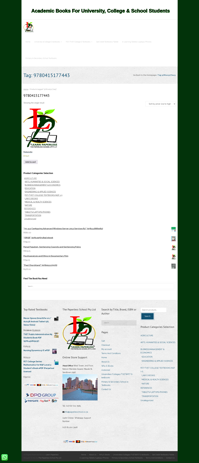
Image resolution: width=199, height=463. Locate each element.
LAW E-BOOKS (31, 200)
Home (25, 91)
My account (106, 351)
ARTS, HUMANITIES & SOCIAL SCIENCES (42, 183)
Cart (103, 342)
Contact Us (106, 391)
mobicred (105, 372)
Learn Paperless (52, 456)
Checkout (105, 347)
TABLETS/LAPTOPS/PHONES (37, 214)
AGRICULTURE (30, 180)
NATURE (28, 207)
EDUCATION (30, 190)
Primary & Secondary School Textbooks (127, 459)
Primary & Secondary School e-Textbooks (115, 385)
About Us (105, 363)
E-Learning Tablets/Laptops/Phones (94, 459)
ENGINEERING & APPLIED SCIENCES (40, 193)
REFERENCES (30, 210)
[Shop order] (160, 105)
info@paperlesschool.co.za (76, 413)
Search (147, 318)
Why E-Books (107, 367)
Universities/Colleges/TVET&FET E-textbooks (117, 377)
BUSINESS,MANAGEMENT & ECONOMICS (42, 187)
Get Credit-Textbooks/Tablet (163, 456)
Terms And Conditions (111, 355)
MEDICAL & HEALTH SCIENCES (38, 203)
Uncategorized (30, 220)
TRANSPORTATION (33, 217)
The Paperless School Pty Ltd (50, 459)
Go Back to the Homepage (144, 77)
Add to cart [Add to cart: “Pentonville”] (30, 163)
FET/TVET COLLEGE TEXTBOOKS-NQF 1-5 (43, 197)
